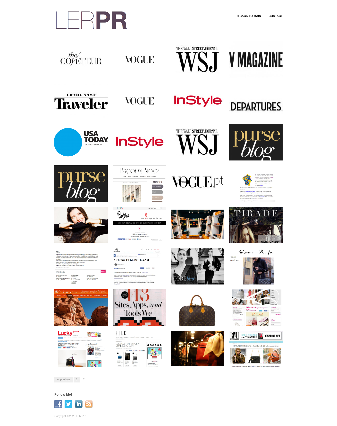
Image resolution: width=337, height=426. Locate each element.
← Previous (63, 379)
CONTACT (276, 16)
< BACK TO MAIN (246, 16)
